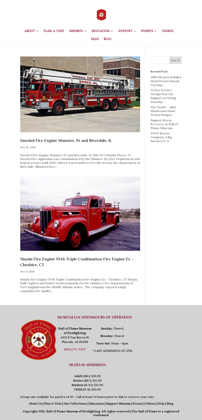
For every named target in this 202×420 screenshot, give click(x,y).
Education (101, 31)
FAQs (95, 39)
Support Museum (118, 403)
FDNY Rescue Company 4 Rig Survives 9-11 (161, 137)
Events (147, 31)
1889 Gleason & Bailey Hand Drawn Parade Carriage (166, 81)
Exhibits (76, 31)
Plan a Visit (54, 31)
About (30, 31)
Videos (167, 31)
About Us (35, 403)
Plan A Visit (53, 403)
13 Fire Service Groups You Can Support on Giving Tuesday (163, 95)
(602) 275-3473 (74, 349)
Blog (107, 39)
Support (125, 31)
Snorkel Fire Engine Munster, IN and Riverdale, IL (66, 140)
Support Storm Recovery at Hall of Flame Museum (164, 124)
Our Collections (75, 403)
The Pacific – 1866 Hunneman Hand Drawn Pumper (163, 111)
